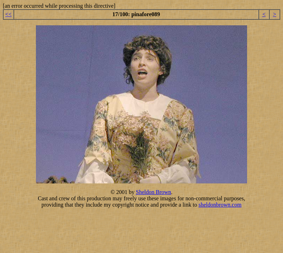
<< (8, 14)
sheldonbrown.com (220, 205)
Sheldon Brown (153, 192)
